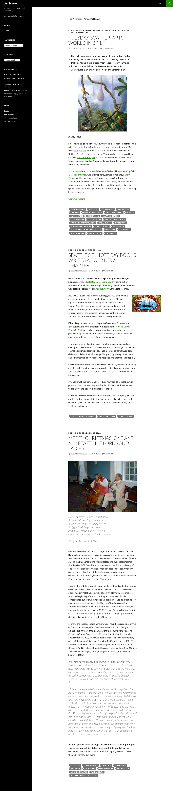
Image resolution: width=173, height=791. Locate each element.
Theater (72, 33)
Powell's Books (102, 226)
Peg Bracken (89, 768)
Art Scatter (11, 3)
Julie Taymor (93, 216)
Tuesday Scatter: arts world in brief (95, 40)
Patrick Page (120, 223)
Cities (89, 250)
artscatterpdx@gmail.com (14, 16)
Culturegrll (123, 209)
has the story (102, 288)
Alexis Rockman (78, 209)
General (97, 30)
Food (89, 433)
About (161, 3)
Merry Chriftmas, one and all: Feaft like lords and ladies (101, 443)
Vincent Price (123, 768)
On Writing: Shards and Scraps (15, 90)
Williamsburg (97, 772)
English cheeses (91, 765)
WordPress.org (10, 121)
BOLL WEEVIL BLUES (12, 75)
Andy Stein (80, 150)
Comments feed (10, 118)
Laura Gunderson (111, 216)
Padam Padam (105, 223)
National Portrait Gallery (83, 223)
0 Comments (108, 48)
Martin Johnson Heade (115, 219)
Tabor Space (80, 174)
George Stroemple (114, 212)
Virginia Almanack (79, 772)
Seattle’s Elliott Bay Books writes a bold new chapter (102, 260)
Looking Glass (94, 219)
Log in (6, 111)
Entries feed (9, 114)
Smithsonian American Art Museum (86, 230)
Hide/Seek (130, 212)
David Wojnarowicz (92, 212)
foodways (106, 765)
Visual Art (82, 33)
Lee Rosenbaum (77, 219)
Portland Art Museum (81, 226)
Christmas (75, 765)
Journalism (108, 30)
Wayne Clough (95, 233)
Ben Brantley (108, 209)
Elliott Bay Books (107, 416)
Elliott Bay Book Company (98, 281)
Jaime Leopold (77, 216)
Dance (89, 30)
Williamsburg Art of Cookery (84, 775)
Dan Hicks (75, 212)
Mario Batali (120, 765)
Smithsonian (118, 226)
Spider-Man (110, 230)
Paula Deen (75, 768)
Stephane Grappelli (86, 157)
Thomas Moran (77, 233)
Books (82, 30)
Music (118, 30)
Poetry (125, 30)
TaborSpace (124, 230)
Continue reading (78, 198)
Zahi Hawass (110, 233)
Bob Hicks (73, 30)
